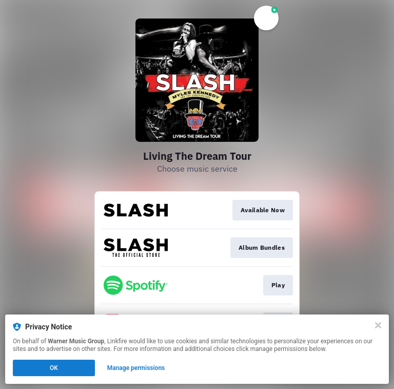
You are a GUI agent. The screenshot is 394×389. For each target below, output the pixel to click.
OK (54, 368)
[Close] (378, 325)
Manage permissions (136, 368)
